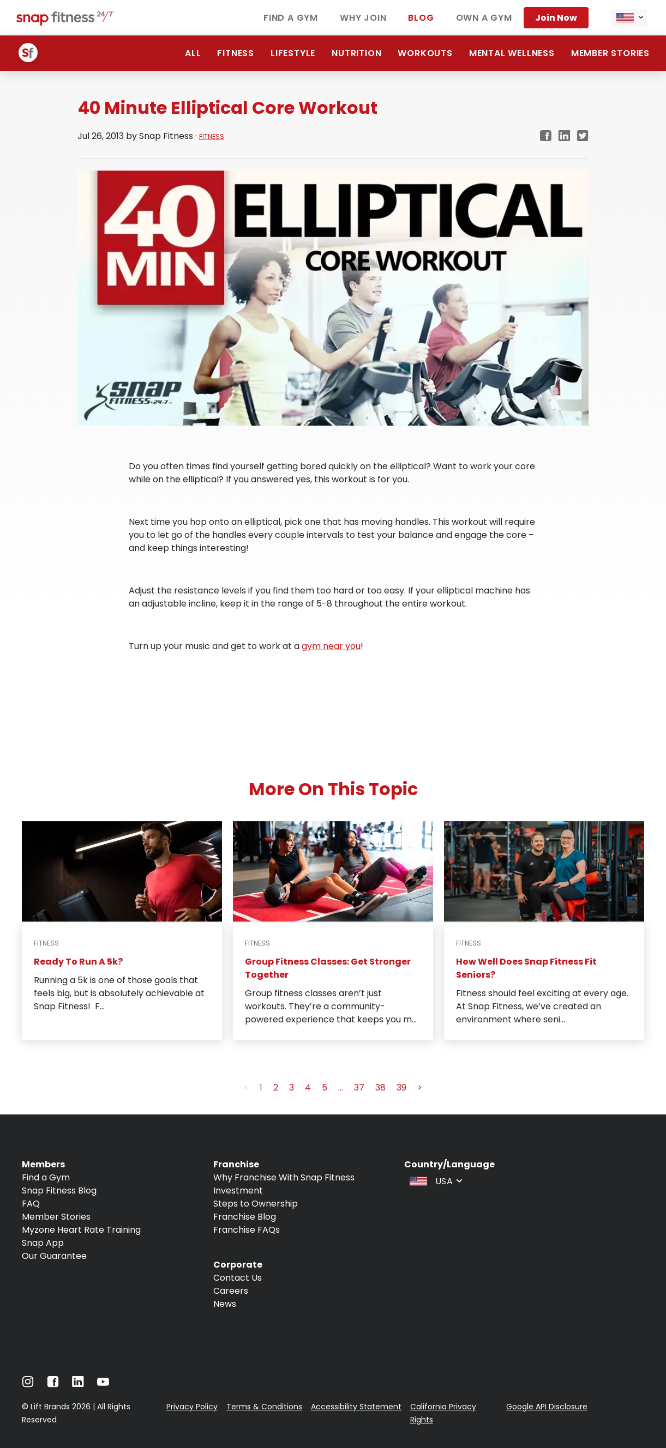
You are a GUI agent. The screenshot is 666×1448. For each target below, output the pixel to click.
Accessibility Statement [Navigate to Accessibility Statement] (356, 1406)
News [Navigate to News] (224, 1304)
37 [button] (359, 1087)
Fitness (235, 53)
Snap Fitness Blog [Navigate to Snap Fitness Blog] (59, 1190)
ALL (193, 53)
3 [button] (291, 1087)
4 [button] (308, 1087)
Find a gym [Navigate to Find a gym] (290, 17)
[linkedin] (564, 136)
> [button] (419, 1087)
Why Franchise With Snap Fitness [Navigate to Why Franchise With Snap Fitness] (284, 1177)
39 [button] (401, 1087)
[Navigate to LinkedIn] (78, 1384)
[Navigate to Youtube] (103, 1384)
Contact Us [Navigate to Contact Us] (237, 1277)
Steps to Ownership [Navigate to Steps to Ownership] (255, 1203)
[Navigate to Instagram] (28, 1384)
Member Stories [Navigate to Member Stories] (56, 1216)
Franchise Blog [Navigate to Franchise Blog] (244, 1216)
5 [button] (324, 1087)
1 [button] (261, 1087)
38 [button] (380, 1087)
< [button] (246, 1087)
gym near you (331, 646)
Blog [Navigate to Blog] (421, 17)
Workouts (425, 53)
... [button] (340, 1087)
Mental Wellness (512, 53)
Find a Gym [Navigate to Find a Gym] (46, 1177)
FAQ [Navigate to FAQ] (31, 1203)
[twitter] (583, 136)
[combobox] (629, 18)
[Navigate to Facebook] (53, 1384)
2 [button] (275, 1087)
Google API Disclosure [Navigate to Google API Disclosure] (546, 1406)
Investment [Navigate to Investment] (238, 1190)
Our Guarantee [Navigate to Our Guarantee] (54, 1256)
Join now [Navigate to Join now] (556, 17)
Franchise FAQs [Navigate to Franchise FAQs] (246, 1229)
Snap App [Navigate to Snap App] (43, 1243)
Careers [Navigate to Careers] (230, 1291)
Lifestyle (293, 53)
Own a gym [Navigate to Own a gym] (484, 17)
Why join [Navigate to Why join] (363, 17)
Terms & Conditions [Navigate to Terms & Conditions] (264, 1406)
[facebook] (545, 136)
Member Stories (610, 53)
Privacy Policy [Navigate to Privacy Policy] (192, 1406)
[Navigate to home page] (65, 22)
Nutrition (356, 53)
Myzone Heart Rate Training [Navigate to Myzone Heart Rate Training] (81, 1229)
